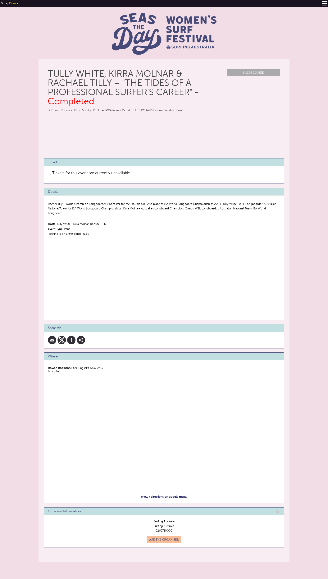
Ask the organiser (164, 539)
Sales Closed (253, 72)
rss (277, 511)
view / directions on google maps (164, 496)
